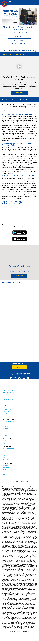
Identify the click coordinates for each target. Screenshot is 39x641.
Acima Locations (7, 433)
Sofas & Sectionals (19, 40)
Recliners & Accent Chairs (19, 32)
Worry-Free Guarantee (8, 448)
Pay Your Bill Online (7, 407)
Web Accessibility (20, 481)
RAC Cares (5, 428)
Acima (4, 474)
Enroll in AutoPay (7, 409)
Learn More (19, 93)
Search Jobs (19, 276)
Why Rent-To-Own (7, 450)
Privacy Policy (11, 481)
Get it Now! (5, 465)
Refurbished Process (8, 399)
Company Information (8, 421)
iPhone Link (19, 239)
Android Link (19, 233)
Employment (6, 424)
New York (19, 373)
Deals (4, 440)
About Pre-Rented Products (9, 397)
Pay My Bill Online (7, 460)
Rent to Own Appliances (9, 390)
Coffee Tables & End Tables (19, 44)
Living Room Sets (19, 36)
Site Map (5, 457)
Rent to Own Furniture (8, 388)
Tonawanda (26, 373)
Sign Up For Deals (7, 443)
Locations (12, 373)
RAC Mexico (6, 470)
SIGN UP (19, 367)
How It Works (6, 414)
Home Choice (6, 467)
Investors (5, 426)
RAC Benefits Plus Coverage (9, 472)
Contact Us (5, 453)
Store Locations (7, 430)
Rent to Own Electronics (8, 394)
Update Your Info (7, 411)
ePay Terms (28, 481)
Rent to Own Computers (9, 392)
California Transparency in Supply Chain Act (19, 484)
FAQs (4, 416)
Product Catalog (7, 401)
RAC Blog (5, 435)
